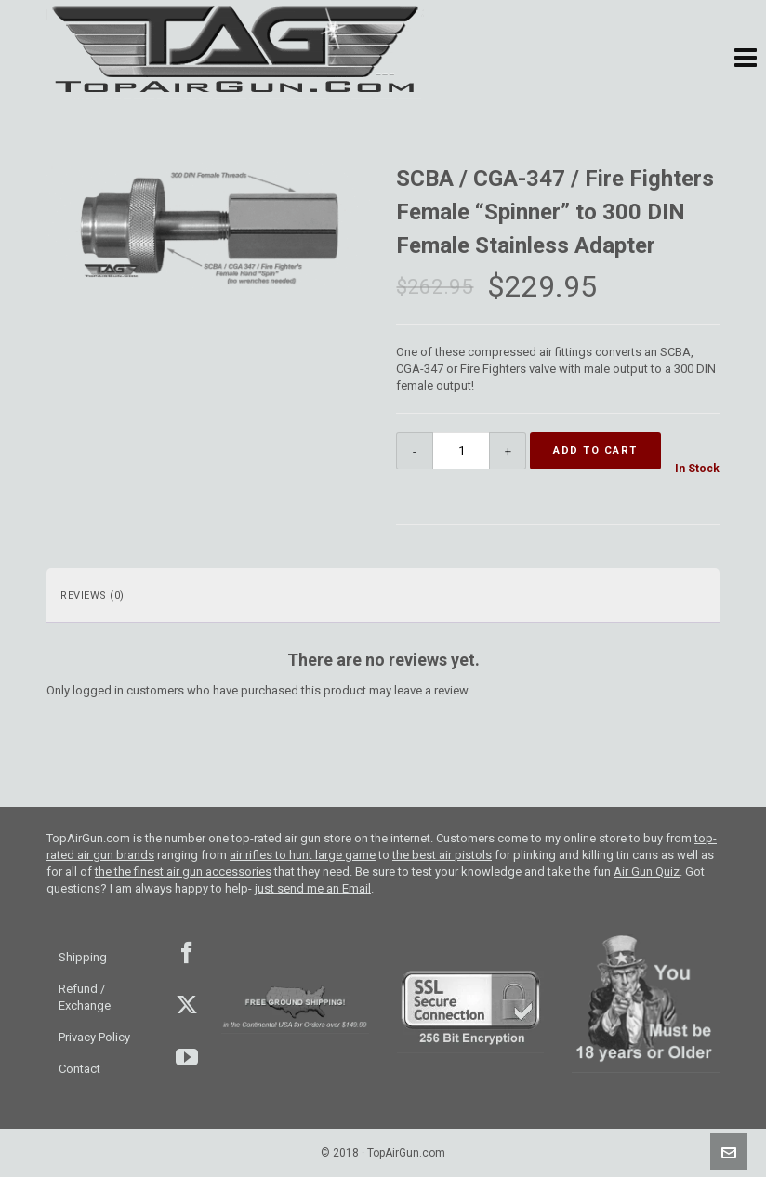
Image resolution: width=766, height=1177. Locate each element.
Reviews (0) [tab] (92, 595)
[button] (745, 58)
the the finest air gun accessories (183, 872)
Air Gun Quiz (647, 872)
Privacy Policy (94, 1037)
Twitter (185, 1005)
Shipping (83, 957)
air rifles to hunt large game (303, 855)
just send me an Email (313, 888)
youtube (185, 1057)
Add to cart (595, 450)
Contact (79, 1069)
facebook (185, 953)
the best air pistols (442, 855)
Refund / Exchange (85, 997)
